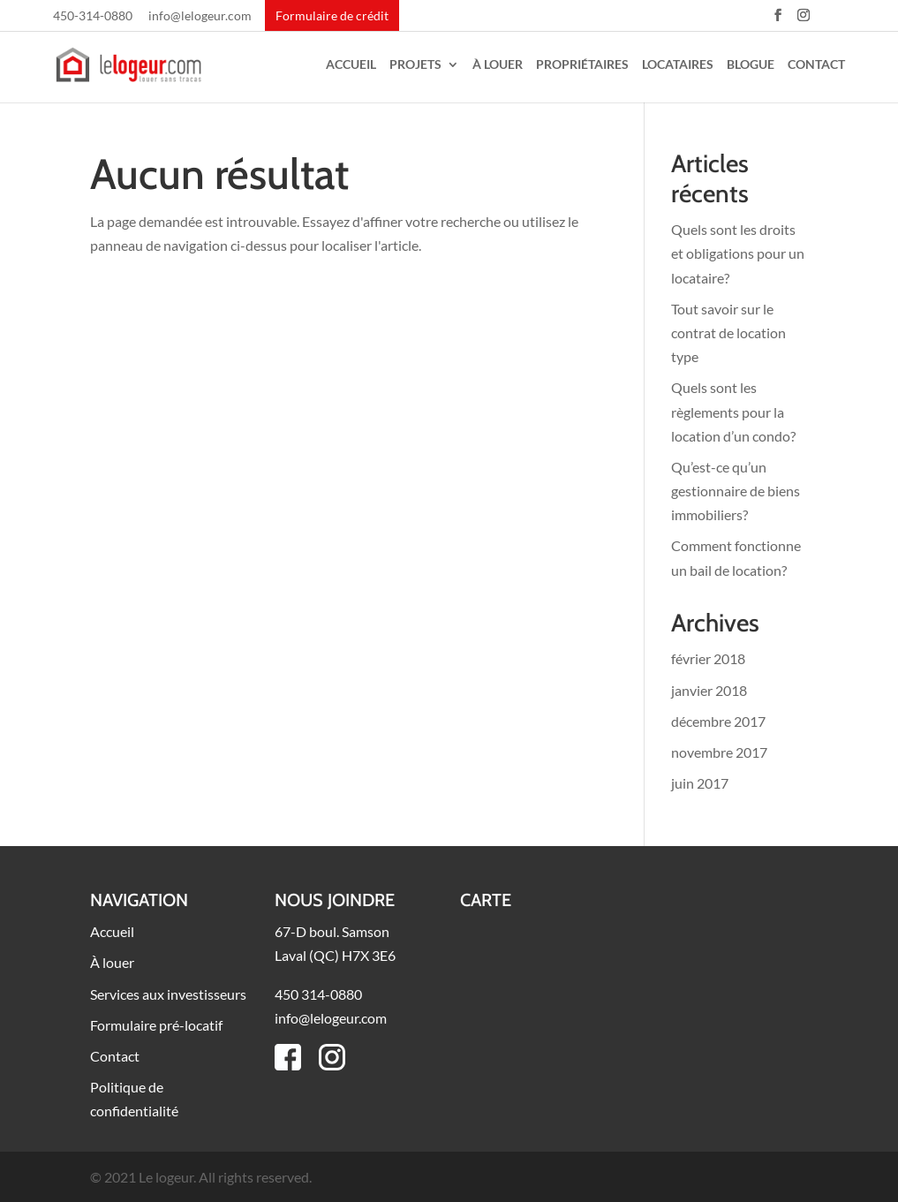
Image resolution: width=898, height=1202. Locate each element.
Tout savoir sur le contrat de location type (728, 332)
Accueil (351, 65)
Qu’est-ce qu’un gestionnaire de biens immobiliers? (735, 490)
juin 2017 (699, 783)
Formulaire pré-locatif (156, 1025)
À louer (497, 65)
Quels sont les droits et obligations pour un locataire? (737, 253)
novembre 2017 (719, 752)
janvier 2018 (709, 690)
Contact (816, 65)
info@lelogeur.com (200, 16)
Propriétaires (582, 65)
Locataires (677, 65)
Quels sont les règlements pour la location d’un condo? (733, 411)
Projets (415, 65)
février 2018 (708, 658)
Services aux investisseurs (168, 994)
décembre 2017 (718, 721)
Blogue (750, 65)
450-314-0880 (92, 16)
